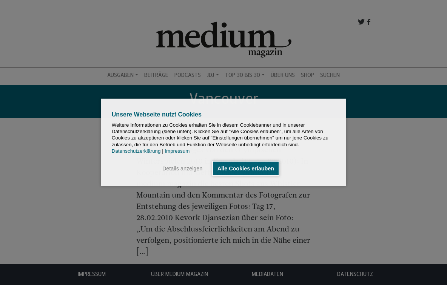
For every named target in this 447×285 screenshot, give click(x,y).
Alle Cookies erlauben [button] (245, 168)
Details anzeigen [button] (182, 168)
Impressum (177, 151)
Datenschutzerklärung (136, 151)
